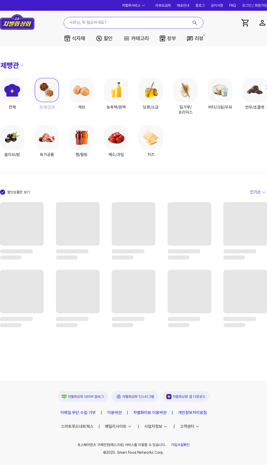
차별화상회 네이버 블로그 (83, 396)
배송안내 (183, 5)
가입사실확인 (180, 445)
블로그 (200, 5)
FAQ (232, 5)
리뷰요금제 (163, 5)
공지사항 (217, 5)
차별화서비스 (134, 5)
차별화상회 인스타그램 (135, 396)
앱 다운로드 (185, 396)
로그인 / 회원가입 (254, 5)
